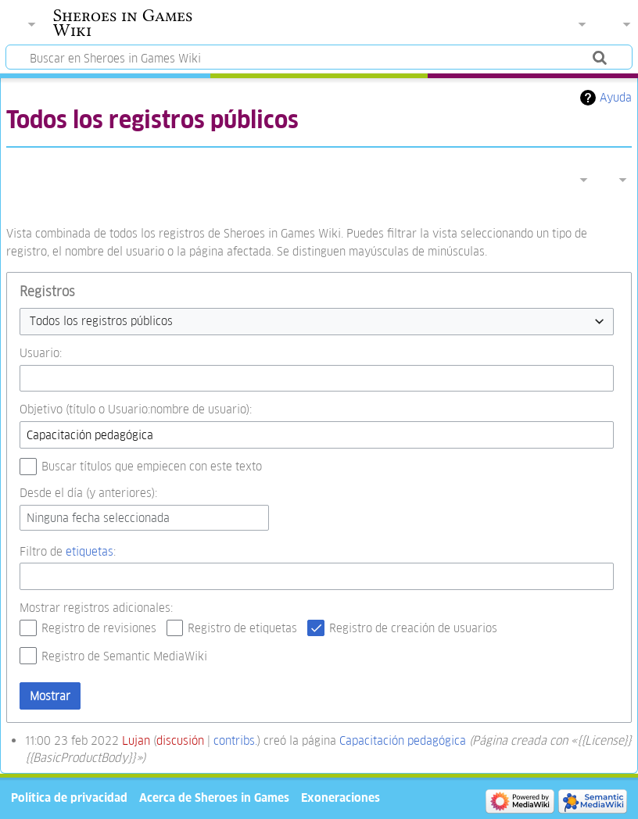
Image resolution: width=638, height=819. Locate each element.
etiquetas (89, 551)
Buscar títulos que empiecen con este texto (151, 466)
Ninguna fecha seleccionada (98, 517)
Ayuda (616, 97)
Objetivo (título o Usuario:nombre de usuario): (136, 409)
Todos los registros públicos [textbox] (101, 320)
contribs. (235, 740)
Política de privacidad (69, 797)
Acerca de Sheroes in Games (214, 797)
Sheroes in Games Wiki (122, 23)
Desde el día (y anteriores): (88, 492)
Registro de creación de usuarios (413, 628)
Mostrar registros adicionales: (96, 607)
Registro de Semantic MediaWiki (124, 656)
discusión (180, 740)
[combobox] (317, 321)
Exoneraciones (340, 797)
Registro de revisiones (98, 628)
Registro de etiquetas (242, 628)
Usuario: (41, 352)
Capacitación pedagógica (402, 740)
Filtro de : (68, 551)
